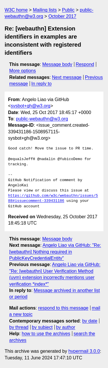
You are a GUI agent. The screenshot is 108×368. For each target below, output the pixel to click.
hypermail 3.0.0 (84, 351)
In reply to (41, 83)
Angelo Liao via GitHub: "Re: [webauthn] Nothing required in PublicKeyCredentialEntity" (55, 252)
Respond (85, 64)
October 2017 (62, 16)
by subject (42, 327)
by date (89, 320)
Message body (57, 64)
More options (22, 70)
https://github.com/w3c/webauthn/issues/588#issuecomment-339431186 (53, 198)
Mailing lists (45, 9)
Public (68, 9)
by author (65, 327)
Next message (67, 77)
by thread (19, 327)
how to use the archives (46, 333)
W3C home (16, 9)
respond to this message (63, 308)
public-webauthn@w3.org (42, 118)
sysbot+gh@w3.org (30, 105)
